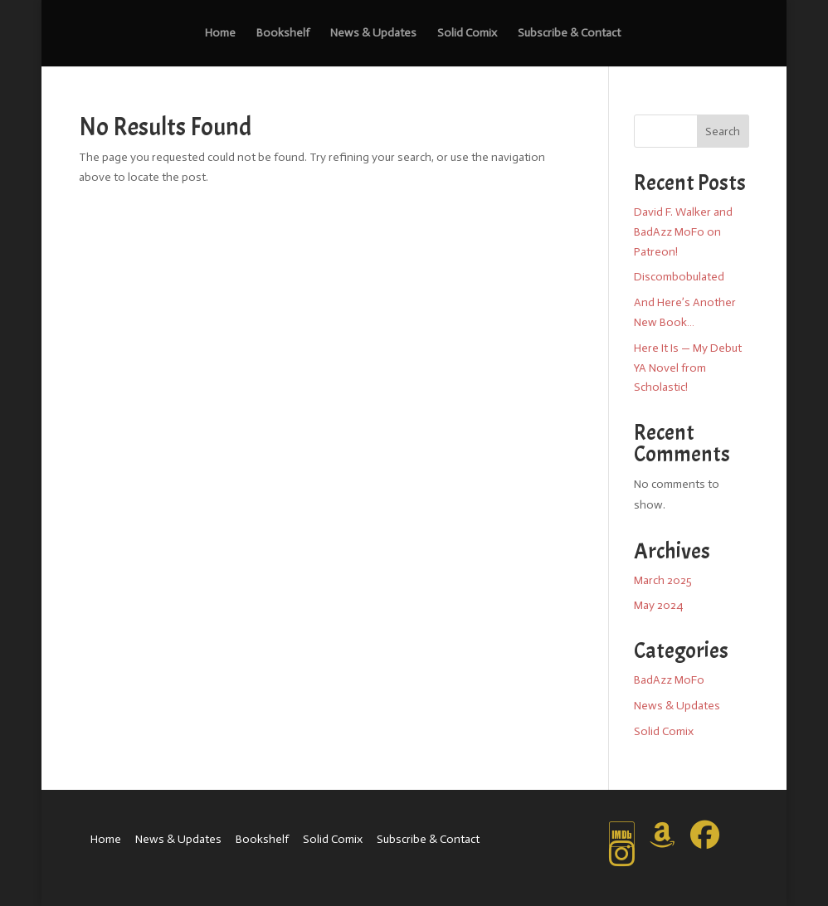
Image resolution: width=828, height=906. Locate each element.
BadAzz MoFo (669, 680)
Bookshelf (282, 33)
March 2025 (663, 580)
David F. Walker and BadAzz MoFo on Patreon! (683, 232)
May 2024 (658, 605)
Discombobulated (679, 277)
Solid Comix (467, 33)
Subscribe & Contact (569, 33)
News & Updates (373, 33)
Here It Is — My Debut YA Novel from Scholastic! (688, 368)
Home (220, 33)
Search (722, 131)
